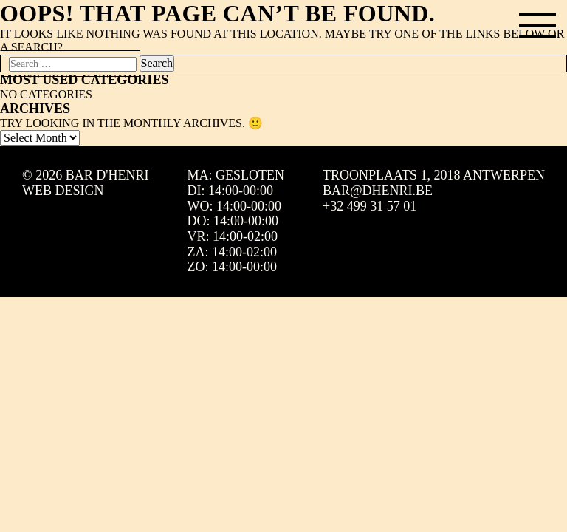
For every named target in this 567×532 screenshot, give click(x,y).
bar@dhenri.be (378, 190)
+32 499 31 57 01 (369, 206)
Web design (63, 190)
